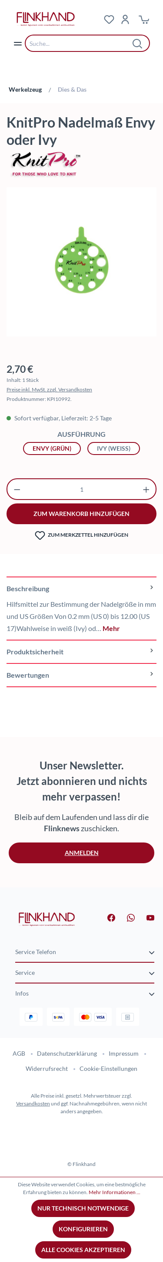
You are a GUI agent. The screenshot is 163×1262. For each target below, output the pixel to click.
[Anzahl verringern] (17, 489)
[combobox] (81, 43)
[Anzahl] (81, 489)
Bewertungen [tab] (81, 675)
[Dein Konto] (125, 19)
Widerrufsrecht (47, 1068)
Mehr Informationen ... (114, 1192)
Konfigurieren (83, 1229)
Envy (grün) (52, 448)
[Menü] (18, 43)
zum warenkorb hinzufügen (81, 513)
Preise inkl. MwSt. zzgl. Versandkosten (49, 389)
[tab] (81, 608)
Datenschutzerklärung (67, 1053)
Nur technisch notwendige (83, 1208)
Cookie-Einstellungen (108, 1068)
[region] (81, 266)
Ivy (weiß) (113, 448)
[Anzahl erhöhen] (146, 489)
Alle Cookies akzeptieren (83, 1249)
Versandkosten (33, 1103)
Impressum (124, 1053)
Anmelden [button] (82, 852)
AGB (19, 1053)
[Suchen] (138, 43)
